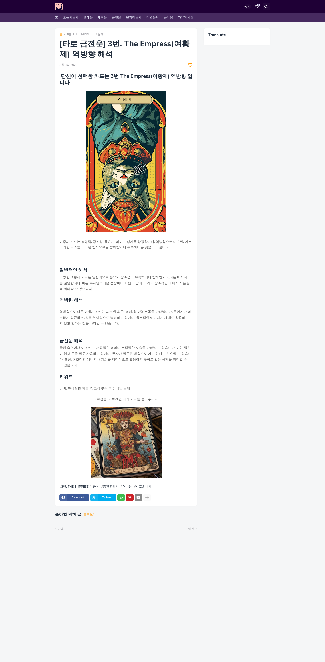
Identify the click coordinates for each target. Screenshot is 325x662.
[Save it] (190, 65)
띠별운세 (152, 17)
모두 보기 (89, 514)
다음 (61, 529)
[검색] (266, 6)
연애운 (88, 17)
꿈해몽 (168, 17)
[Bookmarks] (256, 6)
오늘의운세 (71, 17)
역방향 (127, 486)
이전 (191, 529)
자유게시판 (185, 17)
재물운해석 (143, 486)
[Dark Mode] (247, 6)
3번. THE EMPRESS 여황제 (85, 34)
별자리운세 (134, 17)
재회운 (102, 17)
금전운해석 (110, 486)
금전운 (116, 17)
